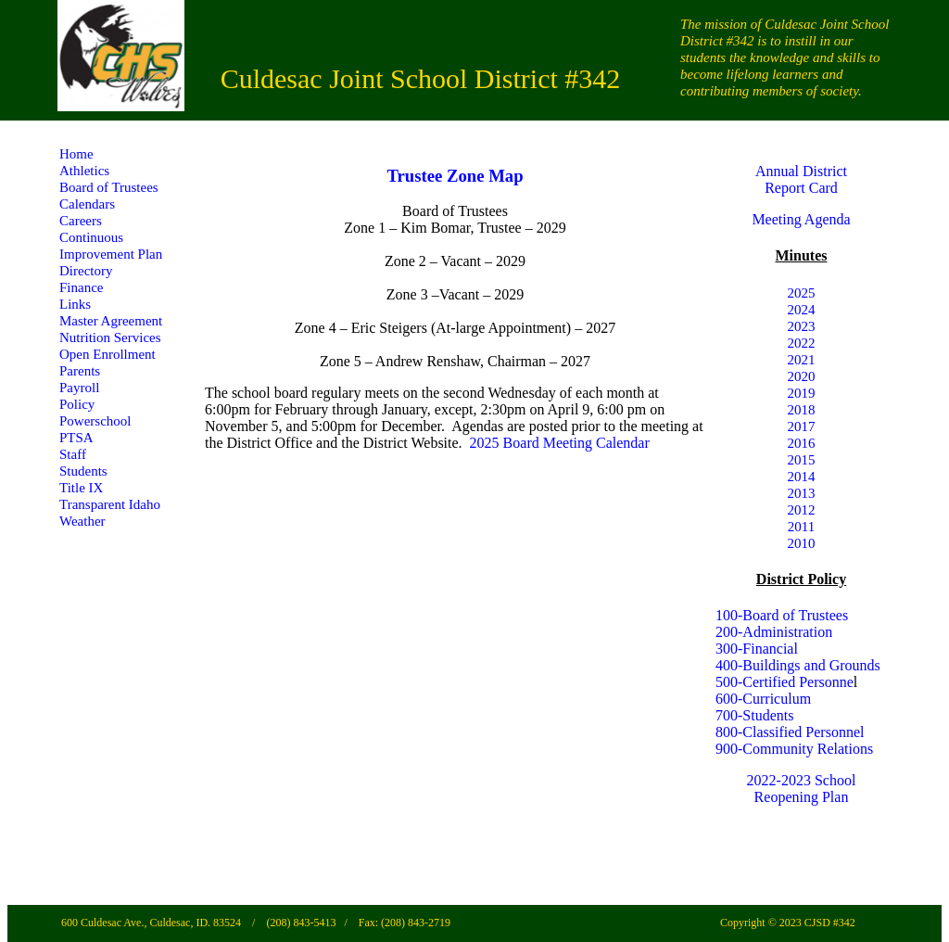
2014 (802, 476)
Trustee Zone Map (454, 175)
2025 (802, 293)
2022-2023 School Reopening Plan (801, 788)
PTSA (76, 437)
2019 (802, 393)
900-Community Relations (794, 749)
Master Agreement (110, 320)
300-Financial (756, 648)
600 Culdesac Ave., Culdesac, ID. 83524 (152, 922)
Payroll (79, 387)
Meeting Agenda (801, 219)
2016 (802, 443)
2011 (801, 526)
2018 (802, 409)
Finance (81, 287)
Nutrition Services (110, 337)
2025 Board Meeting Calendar (560, 443)
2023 (802, 326)
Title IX (81, 487)
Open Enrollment (107, 354)
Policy (77, 404)
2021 (802, 359)
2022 (802, 343)
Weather (82, 521)
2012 (802, 510)
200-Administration (773, 632)
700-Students (754, 715)
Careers (80, 220)
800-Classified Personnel (789, 732)
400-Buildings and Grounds (797, 665)
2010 (802, 543)
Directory (85, 270)
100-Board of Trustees (781, 615)
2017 (802, 426)
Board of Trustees (108, 187)
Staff (72, 454)
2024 (802, 309)
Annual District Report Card (801, 179)
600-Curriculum (763, 698)
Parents (79, 370)
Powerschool (95, 421)
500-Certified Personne (784, 682)
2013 (802, 493)
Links (75, 304)
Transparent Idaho (109, 504)
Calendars (87, 204)
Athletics (84, 170)
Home (76, 153)
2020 (802, 376)
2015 (802, 459)
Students (83, 471)
